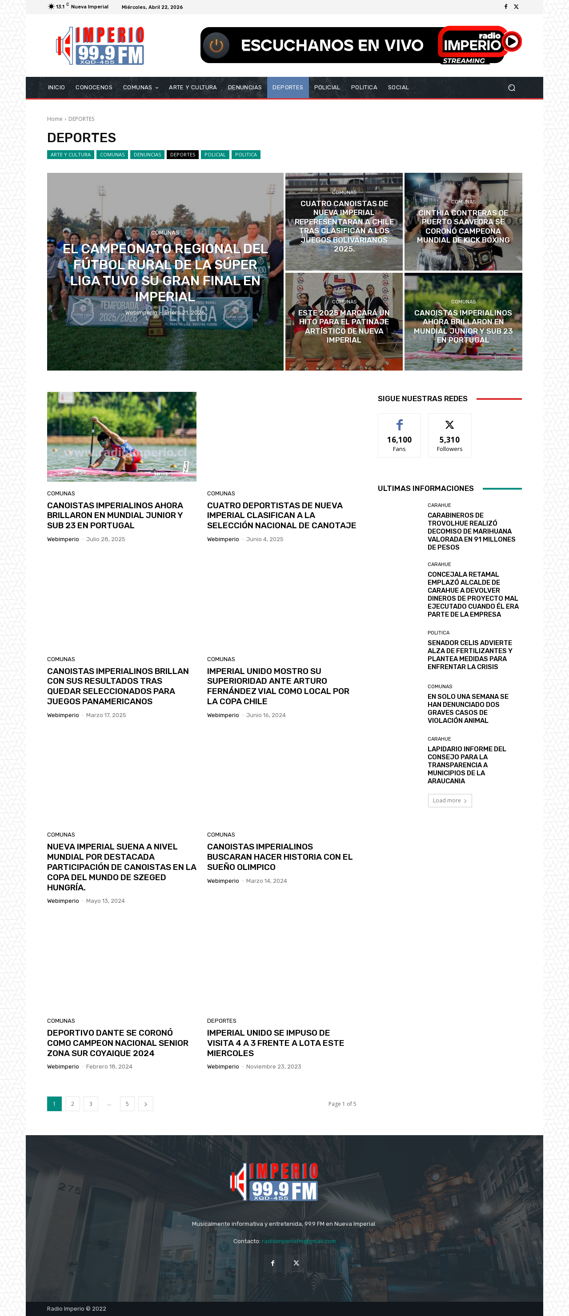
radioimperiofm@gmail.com (299, 1241)
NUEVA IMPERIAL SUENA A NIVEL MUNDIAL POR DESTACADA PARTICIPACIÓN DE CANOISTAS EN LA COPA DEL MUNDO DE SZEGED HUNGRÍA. (121, 866)
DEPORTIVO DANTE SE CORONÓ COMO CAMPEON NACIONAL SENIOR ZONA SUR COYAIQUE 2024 (117, 1043)
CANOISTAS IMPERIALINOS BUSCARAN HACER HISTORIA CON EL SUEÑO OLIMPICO (280, 856)
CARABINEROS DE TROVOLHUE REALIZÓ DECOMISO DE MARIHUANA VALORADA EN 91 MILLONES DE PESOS (472, 531)
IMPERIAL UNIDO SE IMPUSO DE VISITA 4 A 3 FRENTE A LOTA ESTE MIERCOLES (276, 1043)
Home (55, 119)
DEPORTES (183, 154)
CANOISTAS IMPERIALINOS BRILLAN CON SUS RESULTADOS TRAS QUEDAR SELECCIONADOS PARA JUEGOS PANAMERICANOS (118, 686)
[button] (511, 87)
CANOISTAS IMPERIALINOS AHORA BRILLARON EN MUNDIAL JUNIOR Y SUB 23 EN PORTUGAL (115, 515)
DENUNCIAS (147, 154)
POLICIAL (215, 154)
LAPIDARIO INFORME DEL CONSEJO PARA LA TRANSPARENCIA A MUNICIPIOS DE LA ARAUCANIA (467, 765)
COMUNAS (112, 154)
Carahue (439, 505)
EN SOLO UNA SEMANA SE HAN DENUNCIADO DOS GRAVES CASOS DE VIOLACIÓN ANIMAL (468, 709)
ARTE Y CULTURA (70, 154)
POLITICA (246, 154)
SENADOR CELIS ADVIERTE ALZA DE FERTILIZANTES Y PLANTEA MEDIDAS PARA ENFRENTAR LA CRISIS (470, 655)
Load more (450, 800)
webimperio (63, 539)
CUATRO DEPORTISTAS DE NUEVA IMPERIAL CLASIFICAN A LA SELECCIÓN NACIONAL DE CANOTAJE (282, 515)
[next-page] (145, 1104)
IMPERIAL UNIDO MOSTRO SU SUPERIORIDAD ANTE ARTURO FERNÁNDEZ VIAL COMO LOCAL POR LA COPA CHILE (278, 686)
